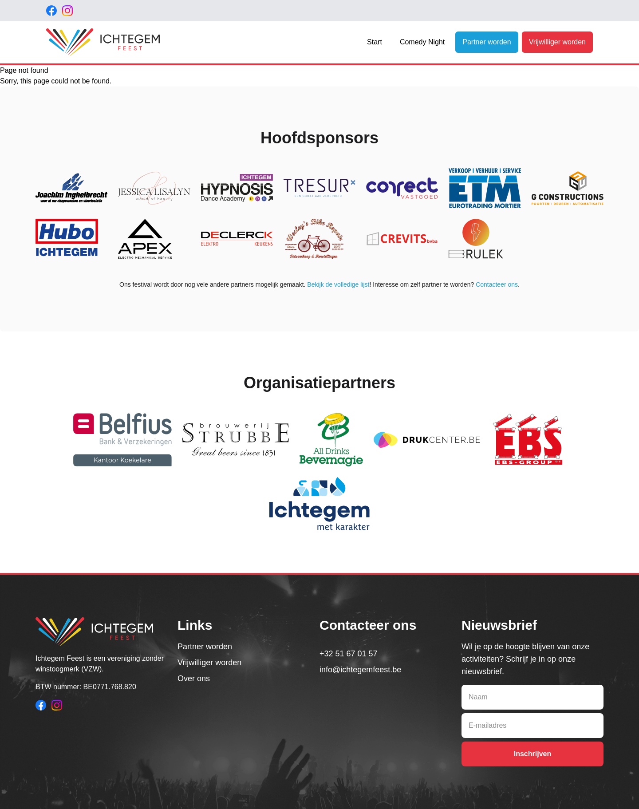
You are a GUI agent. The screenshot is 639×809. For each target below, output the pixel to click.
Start (374, 42)
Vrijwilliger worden (557, 42)
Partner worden (486, 42)
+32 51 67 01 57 (349, 653)
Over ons (194, 678)
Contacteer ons (497, 284)
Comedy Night (422, 42)
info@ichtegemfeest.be (360, 669)
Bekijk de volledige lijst (338, 284)
